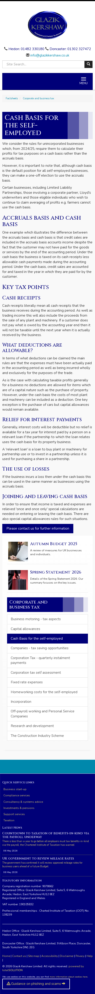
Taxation (8, 820)
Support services (14, 814)
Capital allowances (25, 629)
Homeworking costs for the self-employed (44, 692)
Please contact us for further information (37, 528)
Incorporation (21, 701)
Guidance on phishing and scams (36, 983)
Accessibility (49, 956)
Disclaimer (67, 956)
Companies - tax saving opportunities (40, 648)
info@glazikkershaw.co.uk (49, 55)
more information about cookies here (68, 976)
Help (90, 956)
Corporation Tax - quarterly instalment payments (40, 660)
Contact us (19, 956)
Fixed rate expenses (27, 682)
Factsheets (12, 98)
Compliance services (16, 795)
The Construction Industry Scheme (37, 735)
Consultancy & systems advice (23, 802)
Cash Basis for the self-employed (37, 638)
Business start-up (14, 789)
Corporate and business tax (38, 98)
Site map (33, 956)
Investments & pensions (18, 808)
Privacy (80, 956)
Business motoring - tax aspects (36, 619)
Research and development (32, 726)
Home (6, 956)
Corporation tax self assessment (36, 672)
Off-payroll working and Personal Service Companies (42, 713)
